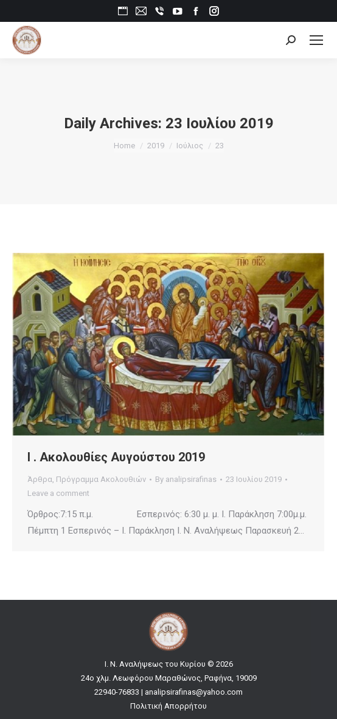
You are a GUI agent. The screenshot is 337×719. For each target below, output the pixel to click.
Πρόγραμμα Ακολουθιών (101, 479)
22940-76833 (116, 692)
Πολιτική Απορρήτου (168, 705)
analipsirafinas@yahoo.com (194, 692)
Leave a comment (58, 493)
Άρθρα (39, 479)
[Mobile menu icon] (316, 40)
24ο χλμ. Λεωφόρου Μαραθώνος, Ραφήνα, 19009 (169, 678)
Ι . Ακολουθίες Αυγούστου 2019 (116, 457)
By (186, 479)
